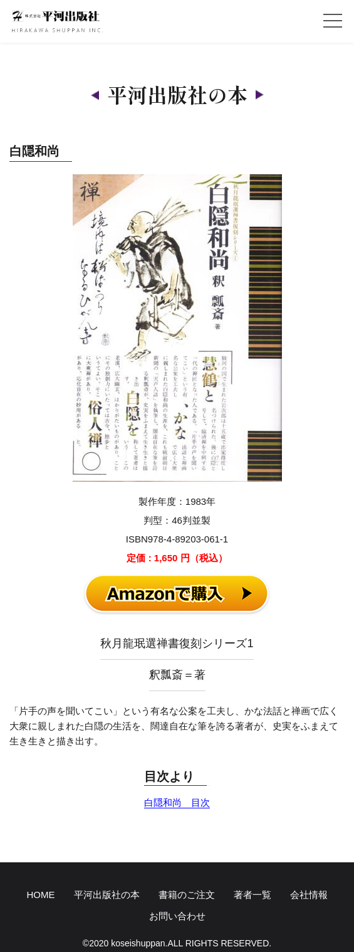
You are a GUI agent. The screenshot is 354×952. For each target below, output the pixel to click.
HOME (41, 894)
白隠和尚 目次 (177, 802)
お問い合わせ (177, 916)
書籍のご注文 (187, 894)
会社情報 (309, 894)
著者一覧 (252, 894)
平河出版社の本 (107, 894)
